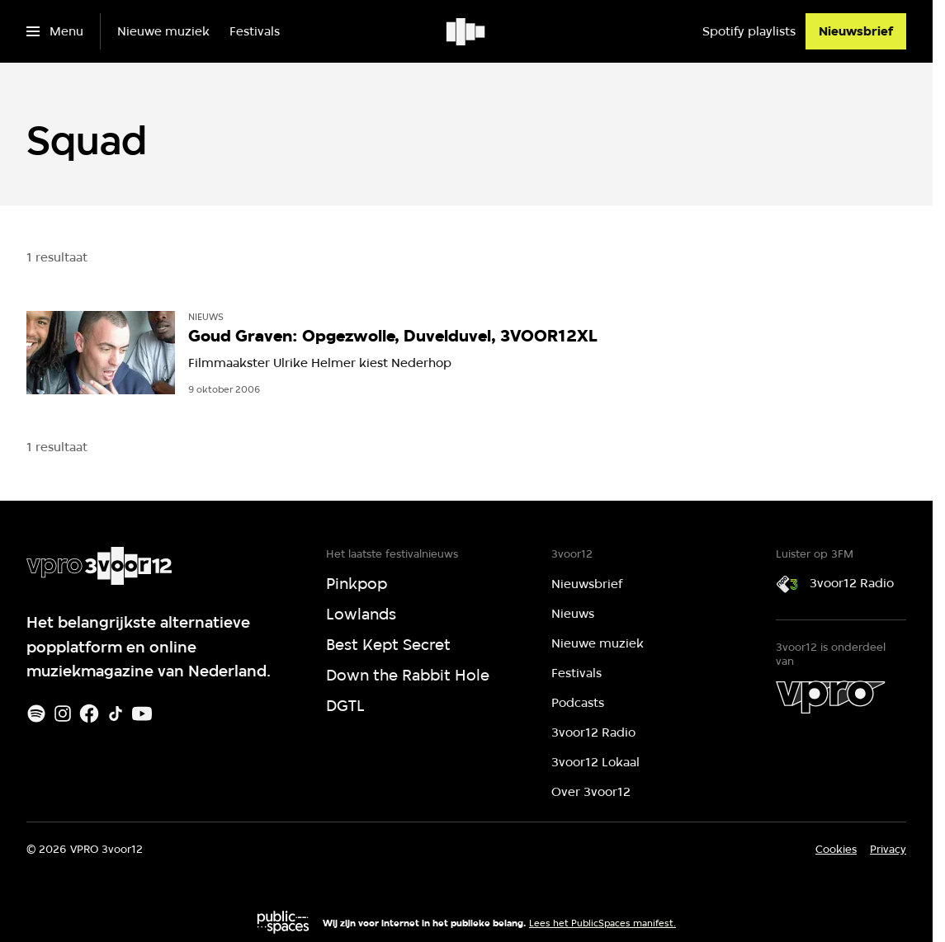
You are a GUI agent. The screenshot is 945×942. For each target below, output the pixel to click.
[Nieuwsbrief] (856, 31)
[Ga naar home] (466, 31)
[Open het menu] (55, 31)
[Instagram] (63, 713)
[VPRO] (830, 697)
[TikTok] (115, 713)
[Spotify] (36, 713)
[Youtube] (142, 713)
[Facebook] (89, 713)
